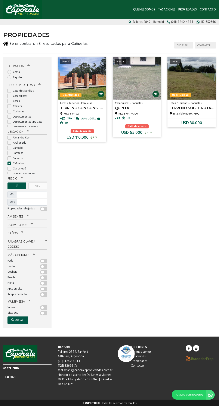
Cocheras (17, 111)
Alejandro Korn (20, 137)
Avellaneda (18, 142)
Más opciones (21, 254)
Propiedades (187, 9)
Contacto (208, 9)
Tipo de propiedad (24, 84)
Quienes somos (144, 9)
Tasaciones (167, 9)
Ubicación (18, 131)
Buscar (17, 319)
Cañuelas (17, 163)
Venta (15, 71)
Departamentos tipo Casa (26, 121)
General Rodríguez (22, 173)
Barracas (16, 152)
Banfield (16, 147)
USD (37, 185)
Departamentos (20, 116)
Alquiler (16, 77)
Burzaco (16, 158)
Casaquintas (18, 95)
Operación (18, 65)
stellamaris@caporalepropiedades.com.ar (85, 369)
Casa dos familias (21, 90)
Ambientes (18, 215)
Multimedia (19, 300)
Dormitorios (20, 224)
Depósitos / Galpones (23, 126)
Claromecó (18, 168)
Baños (15, 232)
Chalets (15, 106)
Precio (15, 177)
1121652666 (67, 365)
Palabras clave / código (27, 243)
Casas (14, 100)
